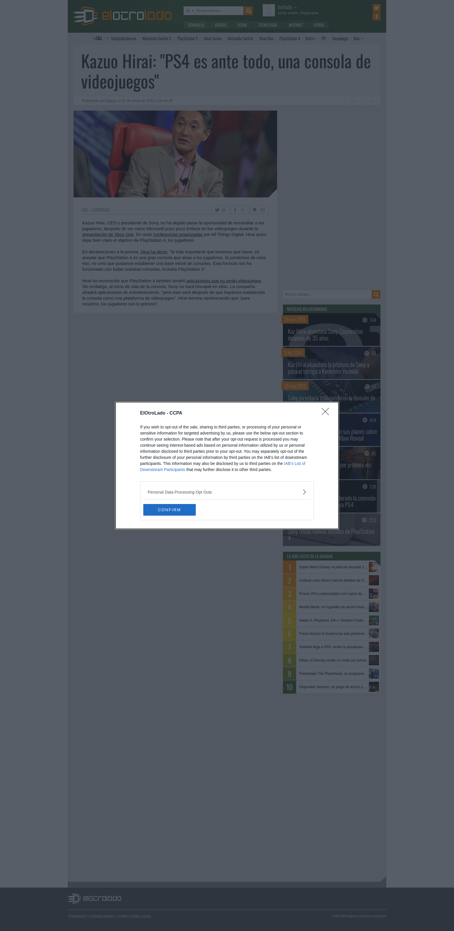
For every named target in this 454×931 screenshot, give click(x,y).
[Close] (327, 413)
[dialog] (227, 465)
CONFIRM (170, 509)
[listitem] (227, 492)
